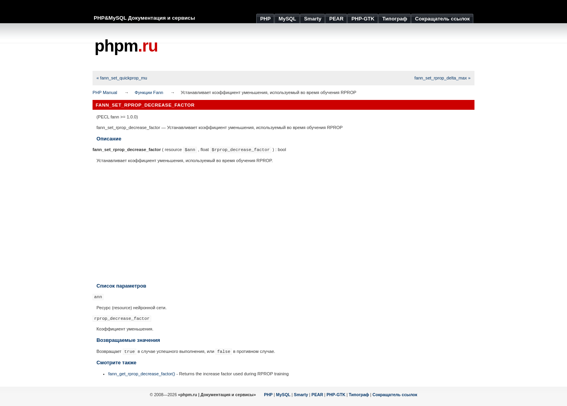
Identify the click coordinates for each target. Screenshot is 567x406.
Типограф (359, 394)
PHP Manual (105, 92)
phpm (126, 46)
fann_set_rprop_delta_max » (443, 78)
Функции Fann (149, 92)
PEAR (317, 394)
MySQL (283, 394)
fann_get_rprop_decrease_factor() (141, 373)
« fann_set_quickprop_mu (121, 78)
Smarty (301, 394)
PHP (268, 394)
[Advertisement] (331, 47)
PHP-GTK (335, 394)
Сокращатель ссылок (394, 394)
